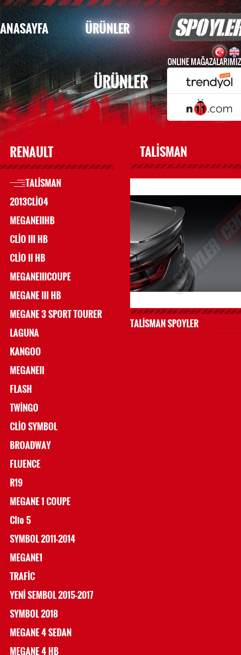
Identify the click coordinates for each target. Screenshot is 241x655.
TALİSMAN (43, 183)
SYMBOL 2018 (34, 614)
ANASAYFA (24, 29)
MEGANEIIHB (32, 221)
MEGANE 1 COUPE (40, 502)
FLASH (21, 389)
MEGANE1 (26, 558)
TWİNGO (24, 408)
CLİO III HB (29, 239)
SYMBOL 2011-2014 (42, 539)
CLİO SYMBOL (33, 427)
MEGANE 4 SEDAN (40, 633)
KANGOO (25, 352)
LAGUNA (24, 333)
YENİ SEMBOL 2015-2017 (51, 595)
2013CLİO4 (29, 202)
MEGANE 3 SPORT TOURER (56, 314)
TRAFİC (22, 577)
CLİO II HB (27, 258)
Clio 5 (20, 520)
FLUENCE (25, 464)
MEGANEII (27, 371)
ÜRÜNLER (107, 29)
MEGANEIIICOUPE (40, 277)
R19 (16, 483)
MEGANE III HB (35, 296)
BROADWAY (30, 445)
